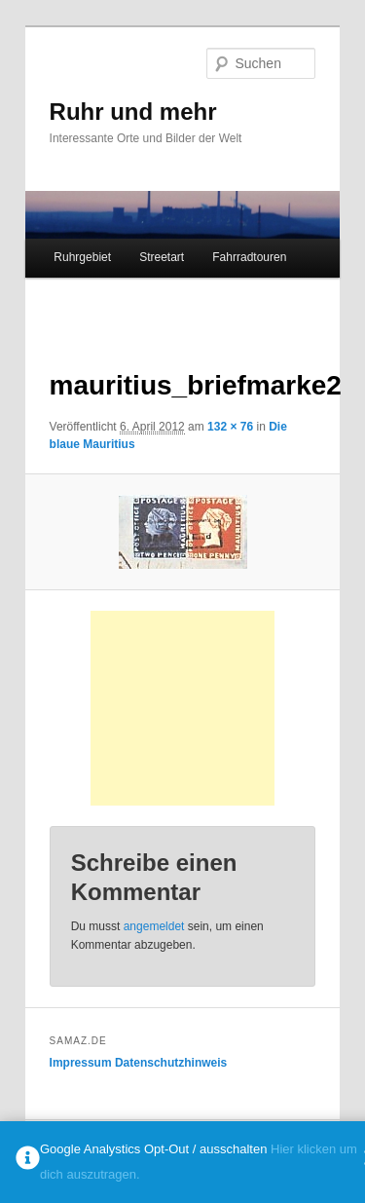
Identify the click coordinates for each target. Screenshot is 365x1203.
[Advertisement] (197, 708)
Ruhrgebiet (82, 257)
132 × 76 (230, 426)
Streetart (161, 257)
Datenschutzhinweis (171, 1063)
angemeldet (154, 926)
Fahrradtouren (249, 257)
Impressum (81, 1063)
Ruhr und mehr (133, 111)
